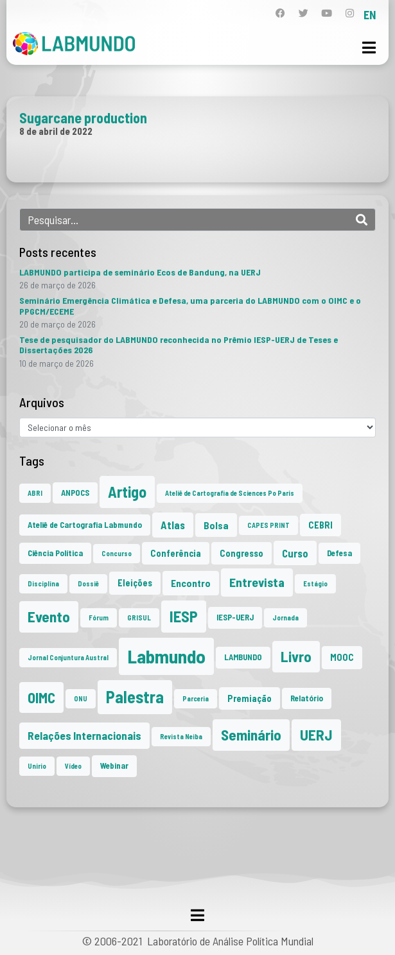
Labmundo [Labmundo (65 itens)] (166, 656)
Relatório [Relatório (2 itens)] (306, 698)
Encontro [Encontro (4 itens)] (191, 583)
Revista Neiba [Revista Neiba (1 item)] (181, 736)
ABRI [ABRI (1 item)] (35, 493)
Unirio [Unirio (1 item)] (37, 766)
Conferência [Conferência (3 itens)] (175, 553)
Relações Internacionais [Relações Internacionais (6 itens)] (84, 735)
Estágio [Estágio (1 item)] (315, 583)
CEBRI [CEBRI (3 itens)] (320, 525)
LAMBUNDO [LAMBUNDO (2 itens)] (243, 657)
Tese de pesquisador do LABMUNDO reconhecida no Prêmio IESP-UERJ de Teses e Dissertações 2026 (178, 344)
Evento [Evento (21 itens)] (49, 617)
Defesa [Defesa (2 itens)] (339, 553)
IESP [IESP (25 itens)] (184, 616)
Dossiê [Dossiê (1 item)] (88, 583)
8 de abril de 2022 (55, 131)
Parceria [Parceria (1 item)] (195, 698)
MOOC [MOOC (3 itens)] (342, 657)
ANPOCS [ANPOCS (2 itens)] (75, 492)
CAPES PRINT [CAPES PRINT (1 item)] (268, 525)
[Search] (361, 220)
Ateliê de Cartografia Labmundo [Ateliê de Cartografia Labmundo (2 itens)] (85, 525)
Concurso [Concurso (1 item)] (116, 553)
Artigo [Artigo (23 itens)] (127, 491)
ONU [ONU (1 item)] (80, 698)
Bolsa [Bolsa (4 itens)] (216, 525)
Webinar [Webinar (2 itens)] (114, 765)
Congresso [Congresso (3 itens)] (241, 553)
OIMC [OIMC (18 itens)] (41, 697)
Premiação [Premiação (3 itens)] (249, 698)
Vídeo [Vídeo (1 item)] (73, 766)
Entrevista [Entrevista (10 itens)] (257, 582)
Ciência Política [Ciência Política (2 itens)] (55, 553)
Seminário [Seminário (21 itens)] (251, 735)
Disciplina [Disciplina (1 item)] (43, 583)
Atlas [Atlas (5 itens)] (173, 524)
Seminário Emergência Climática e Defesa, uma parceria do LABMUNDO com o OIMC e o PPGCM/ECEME (190, 305)
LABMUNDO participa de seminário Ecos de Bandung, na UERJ (140, 272)
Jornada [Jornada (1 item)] (285, 617)
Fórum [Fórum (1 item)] (99, 617)
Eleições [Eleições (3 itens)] (135, 582)
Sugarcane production (83, 117)
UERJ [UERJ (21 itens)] (316, 735)
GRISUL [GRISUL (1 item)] (139, 617)
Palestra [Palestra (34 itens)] (135, 696)
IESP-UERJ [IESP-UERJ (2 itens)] (235, 617)
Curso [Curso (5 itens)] (295, 553)
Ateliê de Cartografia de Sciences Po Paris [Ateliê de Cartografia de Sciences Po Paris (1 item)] (229, 493)
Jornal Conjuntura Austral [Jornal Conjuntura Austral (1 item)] (68, 657)
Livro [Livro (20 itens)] (296, 656)
